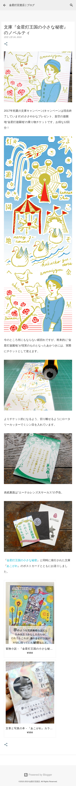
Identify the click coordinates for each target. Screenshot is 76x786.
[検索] (71, 5)
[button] (6, 44)
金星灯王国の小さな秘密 (22, 560)
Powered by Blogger (38, 774)
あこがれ (12, 566)
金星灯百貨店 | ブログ (22, 5)
